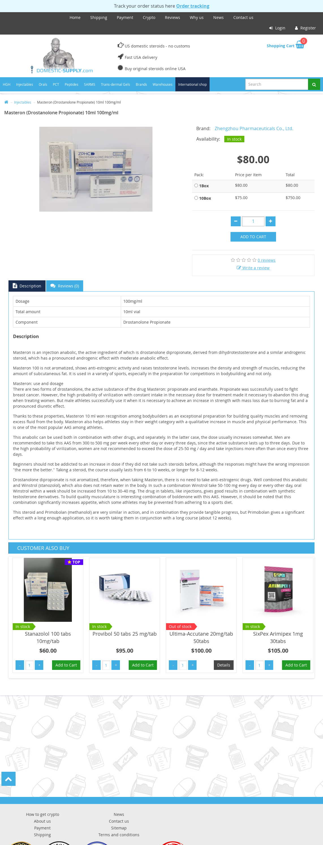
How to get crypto (42, 814)
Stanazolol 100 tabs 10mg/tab (48, 637)
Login (277, 28)
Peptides (71, 84)
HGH (6, 84)
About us (42, 821)
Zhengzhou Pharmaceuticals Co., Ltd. (254, 128)
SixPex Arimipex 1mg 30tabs (278, 637)
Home (75, 17)
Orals (43, 84)
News (218, 17)
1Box (204, 185)
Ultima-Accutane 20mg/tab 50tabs (201, 637)
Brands (141, 84)
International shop (192, 84)
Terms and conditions (118, 834)
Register (305, 28)
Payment (125, 17)
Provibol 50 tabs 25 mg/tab (124, 633)
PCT (56, 84)
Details (223, 665)
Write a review (253, 267)
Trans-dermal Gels (115, 84)
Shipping (98, 17)
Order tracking (192, 6)
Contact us (243, 17)
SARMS (89, 84)
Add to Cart (253, 236)
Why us (197, 17)
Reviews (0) (64, 286)
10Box (205, 198)
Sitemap (119, 828)
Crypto (149, 17)
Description (27, 286)
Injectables (24, 84)
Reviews (172, 17)
